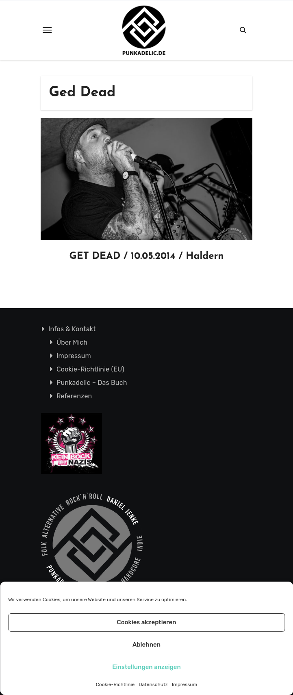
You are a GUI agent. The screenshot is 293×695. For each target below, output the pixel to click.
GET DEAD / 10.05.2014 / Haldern (146, 256)
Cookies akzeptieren (146, 622)
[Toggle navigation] (47, 30)
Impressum (184, 684)
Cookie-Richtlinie (115, 684)
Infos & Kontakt (71, 329)
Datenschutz (153, 684)
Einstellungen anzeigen (146, 667)
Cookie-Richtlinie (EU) (90, 369)
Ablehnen (146, 644)
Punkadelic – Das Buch (91, 383)
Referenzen (74, 396)
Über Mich (71, 342)
